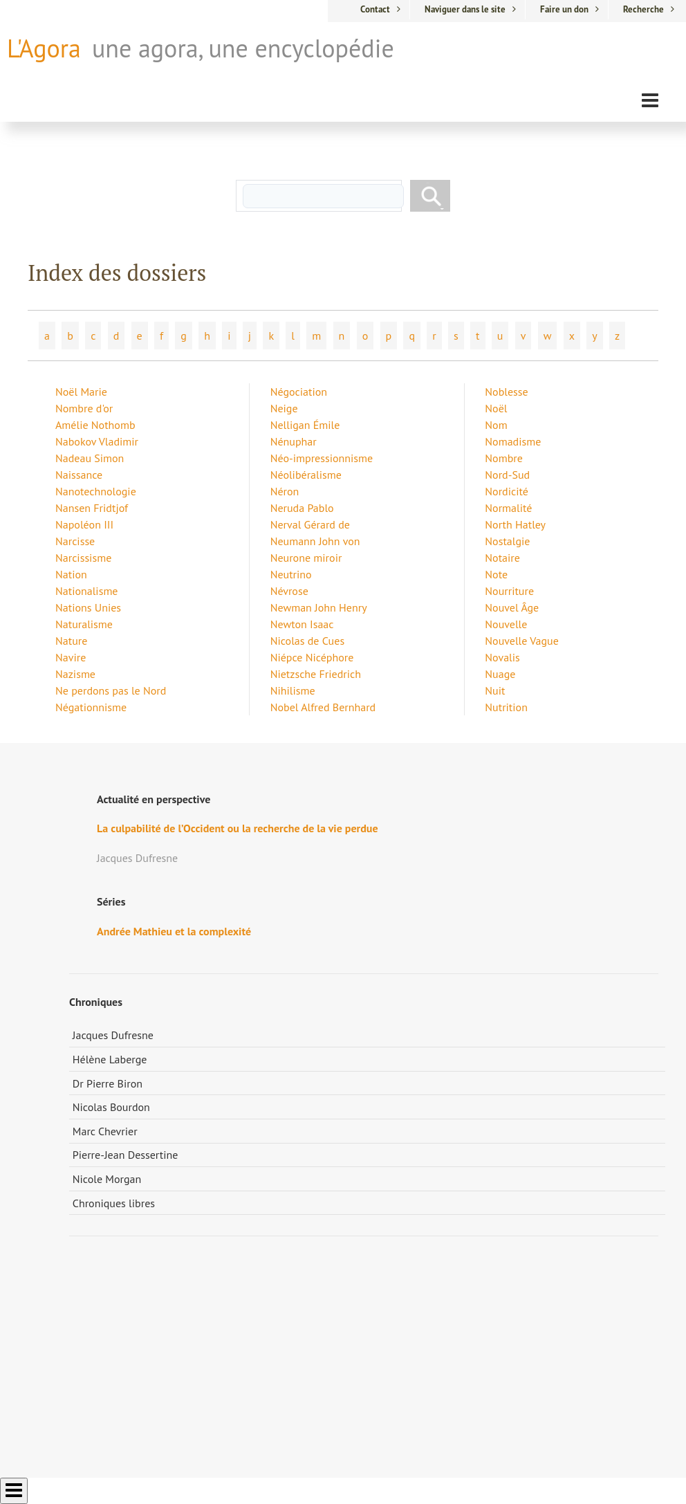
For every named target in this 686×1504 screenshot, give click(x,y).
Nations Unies (88, 607)
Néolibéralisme (306, 475)
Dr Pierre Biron (107, 1083)
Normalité (508, 508)
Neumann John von (315, 541)
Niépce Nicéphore (312, 657)
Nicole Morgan (107, 1179)
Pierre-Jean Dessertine (125, 1155)
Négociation (298, 391)
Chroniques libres (114, 1203)
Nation (71, 574)
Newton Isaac (302, 624)
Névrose (289, 591)
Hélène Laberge (110, 1059)
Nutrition (506, 707)
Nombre (504, 458)
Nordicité (506, 491)
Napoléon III (84, 524)
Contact (375, 9)
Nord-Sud (507, 475)
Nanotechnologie (95, 491)
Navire (70, 657)
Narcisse (75, 541)
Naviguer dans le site (465, 9)
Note (496, 574)
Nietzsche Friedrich (315, 674)
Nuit (495, 690)
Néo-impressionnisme (321, 458)
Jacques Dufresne (113, 1035)
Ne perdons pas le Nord (110, 690)
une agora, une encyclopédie (243, 48)
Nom (496, 425)
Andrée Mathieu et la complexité (174, 931)
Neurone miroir (306, 558)
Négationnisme (91, 707)
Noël (496, 408)
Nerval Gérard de (310, 524)
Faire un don (564, 9)
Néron (284, 491)
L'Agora (44, 48)
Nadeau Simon (89, 458)
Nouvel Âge (512, 607)
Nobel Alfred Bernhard (323, 707)
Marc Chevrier (105, 1131)
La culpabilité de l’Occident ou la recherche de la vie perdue (237, 828)
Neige (284, 408)
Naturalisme (84, 624)
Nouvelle (506, 624)
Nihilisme (292, 690)
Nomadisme (513, 441)
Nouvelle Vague (521, 641)
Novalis (502, 657)
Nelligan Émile (305, 425)
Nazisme (75, 674)
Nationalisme (86, 591)
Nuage (500, 674)
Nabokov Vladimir (96, 441)
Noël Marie (81, 391)
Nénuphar (293, 441)
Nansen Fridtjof (91, 508)
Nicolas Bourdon (111, 1107)
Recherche (643, 9)
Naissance (78, 475)
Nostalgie (507, 541)
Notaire (502, 558)
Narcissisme (83, 558)
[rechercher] (323, 196)
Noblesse (506, 391)
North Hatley (515, 524)
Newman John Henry (318, 607)
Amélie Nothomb (95, 425)
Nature (71, 641)
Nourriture (509, 591)
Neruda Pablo (302, 508)
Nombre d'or (84, 408)
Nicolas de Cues (307, 641)
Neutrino (291, 574)
